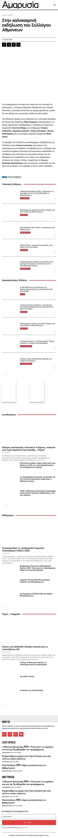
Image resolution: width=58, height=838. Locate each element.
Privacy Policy (23, 827)
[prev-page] (3, 277)
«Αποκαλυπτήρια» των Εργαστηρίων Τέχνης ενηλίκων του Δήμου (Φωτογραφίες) (37, 342)
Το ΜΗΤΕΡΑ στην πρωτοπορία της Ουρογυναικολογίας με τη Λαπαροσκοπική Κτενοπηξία (36, 289)
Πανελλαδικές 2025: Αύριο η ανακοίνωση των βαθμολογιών (24, 766)
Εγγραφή (29, 822)
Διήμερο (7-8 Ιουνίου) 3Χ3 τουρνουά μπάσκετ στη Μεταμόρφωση (35, 581)
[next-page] (6, 277)
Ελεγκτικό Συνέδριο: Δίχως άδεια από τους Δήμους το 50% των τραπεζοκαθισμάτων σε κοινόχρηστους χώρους (38, 465)
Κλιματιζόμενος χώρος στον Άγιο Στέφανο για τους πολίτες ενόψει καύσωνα (37, 211)
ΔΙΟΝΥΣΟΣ (24, 215)
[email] (29, 816)
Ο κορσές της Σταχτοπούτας (31, 690)
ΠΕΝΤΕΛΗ (23, 312)
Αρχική (4, 15)
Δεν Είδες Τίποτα (27, 676)
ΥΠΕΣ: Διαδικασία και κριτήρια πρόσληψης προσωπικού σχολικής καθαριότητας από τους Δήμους (38, 493)
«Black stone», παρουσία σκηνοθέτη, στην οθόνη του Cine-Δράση (36, 246)
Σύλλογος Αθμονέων (14, 177)
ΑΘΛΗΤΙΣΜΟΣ (25, 198)
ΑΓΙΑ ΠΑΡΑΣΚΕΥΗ (26, 346)
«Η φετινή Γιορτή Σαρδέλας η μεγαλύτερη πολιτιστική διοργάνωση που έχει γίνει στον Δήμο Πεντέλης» (36, 307)
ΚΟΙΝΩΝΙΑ (10, 15)
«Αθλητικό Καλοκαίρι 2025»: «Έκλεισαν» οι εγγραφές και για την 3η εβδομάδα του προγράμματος (36, 193)
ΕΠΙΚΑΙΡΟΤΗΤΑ (25, 232)
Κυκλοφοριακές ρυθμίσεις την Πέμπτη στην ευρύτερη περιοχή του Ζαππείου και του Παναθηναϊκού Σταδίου (36, 264)
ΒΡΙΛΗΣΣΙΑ (24, 250)
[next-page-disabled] (6, 607)
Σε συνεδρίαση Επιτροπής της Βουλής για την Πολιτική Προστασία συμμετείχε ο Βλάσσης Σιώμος (37, 479)
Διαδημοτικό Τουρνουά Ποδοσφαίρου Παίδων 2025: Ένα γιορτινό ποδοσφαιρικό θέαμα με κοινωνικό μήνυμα (37, 568)
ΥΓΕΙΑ (22, 294)
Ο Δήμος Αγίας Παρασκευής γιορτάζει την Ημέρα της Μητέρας (36, 360)
